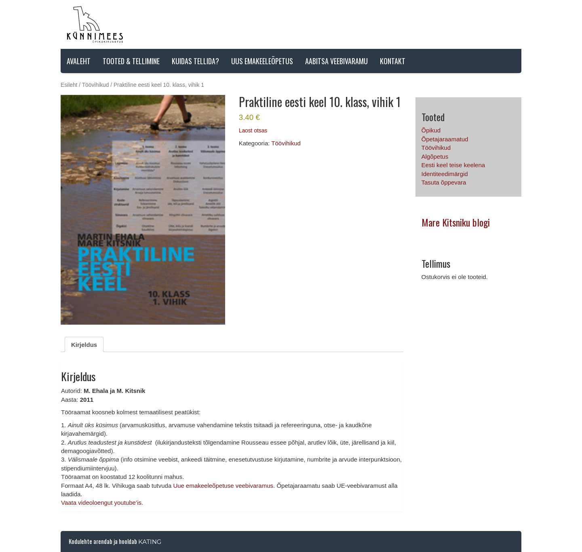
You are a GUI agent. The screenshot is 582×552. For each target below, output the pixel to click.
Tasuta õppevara (444, 182)
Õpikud (431, 130)
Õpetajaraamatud (445, 139)
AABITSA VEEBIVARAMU (336, 61)
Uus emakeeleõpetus (262, 61)
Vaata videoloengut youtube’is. (102, 502)
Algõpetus (435, 156)
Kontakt (392, 61)
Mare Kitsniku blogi (456, 222)
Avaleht (79, 61)
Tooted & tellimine (131, 61)
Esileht (69, 85)
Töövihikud (95, 85)
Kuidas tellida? (195, 61)
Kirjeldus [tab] (84, 344)
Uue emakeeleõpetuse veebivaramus (223, 485)
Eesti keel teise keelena (453, 165)
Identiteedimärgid (445, 173)
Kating (149, 542)
